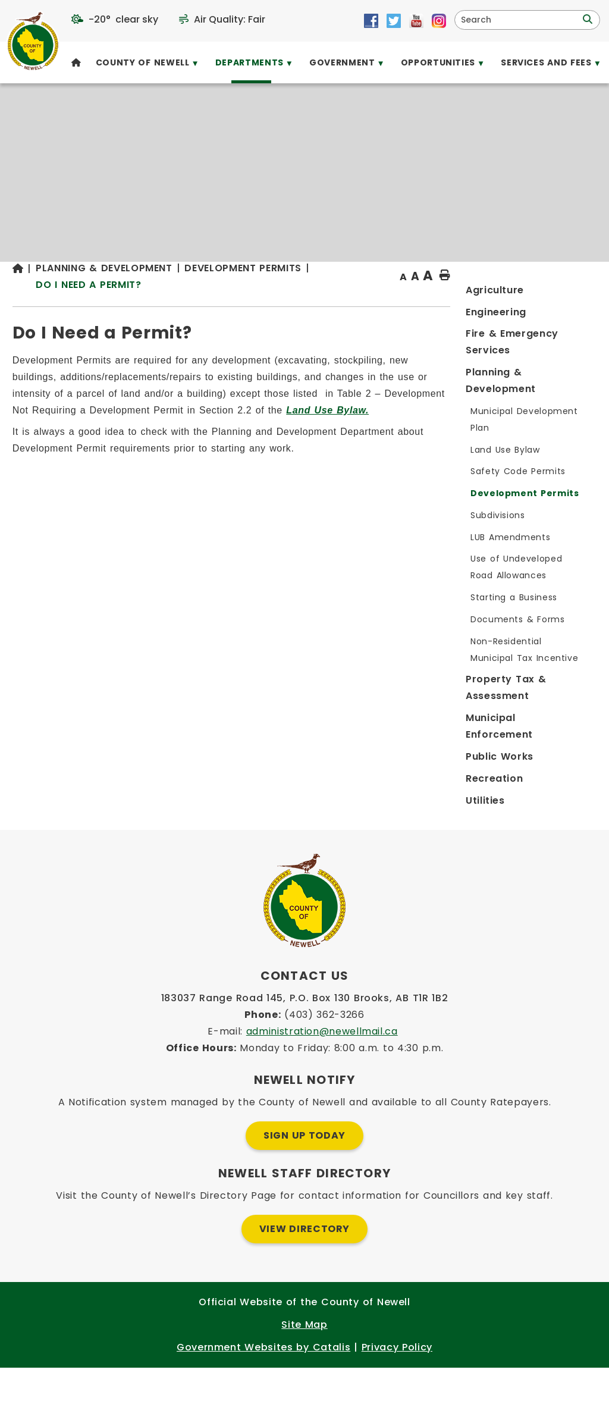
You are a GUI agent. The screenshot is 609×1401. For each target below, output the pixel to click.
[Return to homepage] (193, 299)
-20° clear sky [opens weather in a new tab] (123, 19)
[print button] (568, 299)
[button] (586, 20)
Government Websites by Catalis (263, 1380)
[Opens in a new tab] (371, 21)
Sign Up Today (304, 1169)
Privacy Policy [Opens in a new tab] (397, 1380)
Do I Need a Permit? (257, 308)
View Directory (304, 1262)
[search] (519, 20)
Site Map (304, 1358)
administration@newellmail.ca (322, 1064)
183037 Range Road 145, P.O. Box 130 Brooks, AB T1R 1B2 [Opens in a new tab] (304, 1031)
